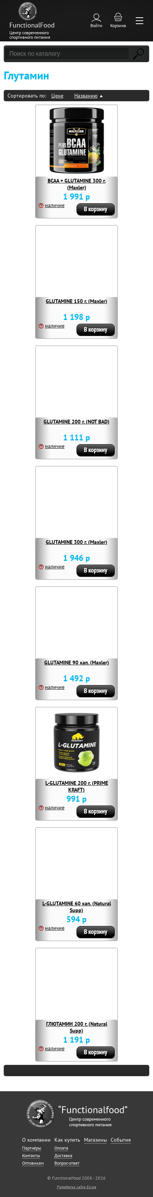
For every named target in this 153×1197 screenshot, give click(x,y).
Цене (57, 95)
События (121, 1139)
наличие (54, 205)
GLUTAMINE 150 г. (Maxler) (76, 301)
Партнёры (31, 1148)
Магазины (95, 1139)
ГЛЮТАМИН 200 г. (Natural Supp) (76, 1027)
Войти (96, 25)
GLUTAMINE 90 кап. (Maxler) (76, 662)
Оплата (61, 1148)
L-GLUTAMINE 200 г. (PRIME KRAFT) (76, 786)
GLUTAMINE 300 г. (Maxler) (76, 542)
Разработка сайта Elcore (76, 1187)
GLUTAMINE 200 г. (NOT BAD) (77, 421)
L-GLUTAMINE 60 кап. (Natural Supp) (76, 907)
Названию (86, 95)
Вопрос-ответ (67, 1163)
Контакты (31, 1155)
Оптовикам (33, 1163)
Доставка (63, 1155)
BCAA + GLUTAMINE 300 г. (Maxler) (77, 184)
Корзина (118, 25)
